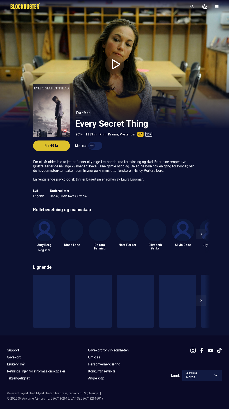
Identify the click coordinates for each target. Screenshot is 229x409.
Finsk (63, 196)
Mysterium (127, 134)
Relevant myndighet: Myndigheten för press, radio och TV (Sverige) (53, 393)
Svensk (82, 196)
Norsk (72, 196)
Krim (103, 134)
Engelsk (38, 196)
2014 (79, 134)
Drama (113, 134)
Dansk (54, 196)
